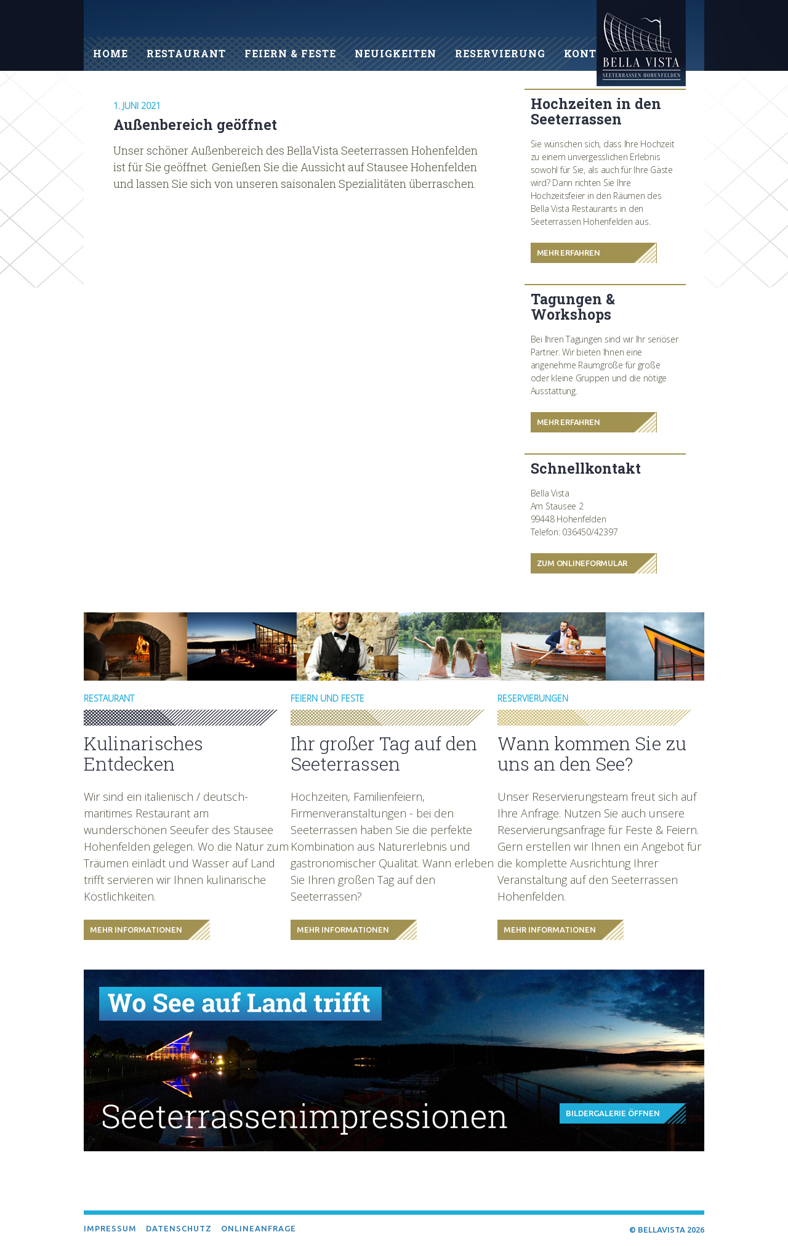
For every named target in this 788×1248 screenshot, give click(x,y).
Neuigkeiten (395, 53)
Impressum (110, 1228)
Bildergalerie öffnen (613, 1113)
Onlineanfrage (258, 1228)
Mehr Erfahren (568, 252)
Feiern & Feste (290, 53)
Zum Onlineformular (582, 563)
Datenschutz (179, 1228)
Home (110, 53)
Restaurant (186, 53)
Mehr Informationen (136, 929)
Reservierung (500, 53)
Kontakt (592, 53)
